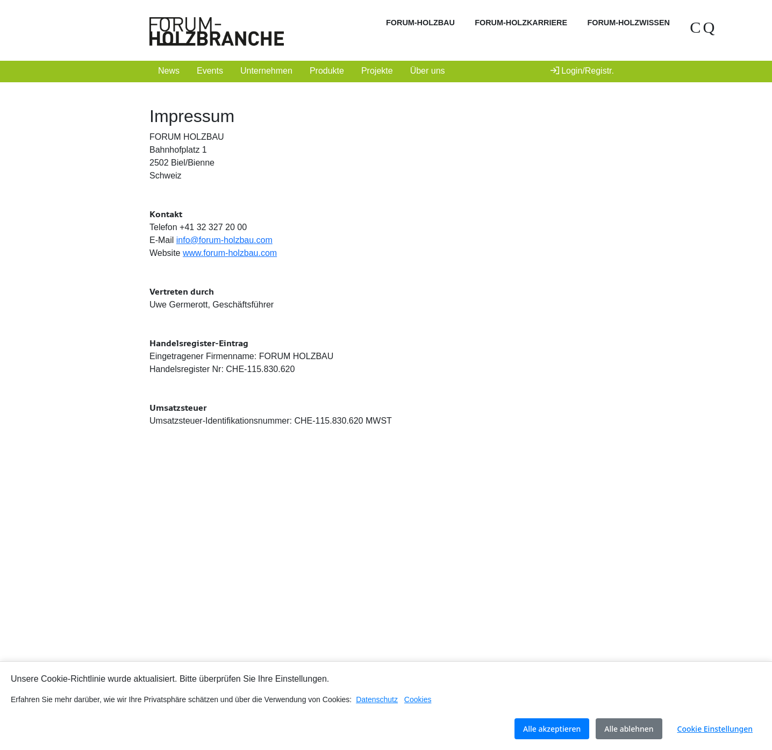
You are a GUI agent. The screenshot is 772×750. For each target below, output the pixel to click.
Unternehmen (266, 70)
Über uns (427, 70)
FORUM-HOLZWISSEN (628, 22)
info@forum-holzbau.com (224, 240)
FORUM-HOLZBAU (420, 22)
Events (210, 70)
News (169, 70)
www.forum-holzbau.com (230, 253)
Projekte (377, 70)
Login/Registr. (582, 70)
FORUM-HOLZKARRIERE (521, 22)
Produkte (327, 70)
